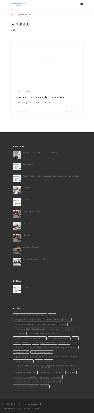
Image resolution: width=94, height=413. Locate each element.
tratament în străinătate (26, 386)
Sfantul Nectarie (22, 382)
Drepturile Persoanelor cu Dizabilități (38, 259)
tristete (44, 386)
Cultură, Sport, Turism (31, 211)
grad (35, 343)
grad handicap (49, 343)
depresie (55, 329)
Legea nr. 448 (21, 352)
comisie (62, 324)
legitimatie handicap (42, 352)
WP (15, 408)
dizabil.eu (22, 111)
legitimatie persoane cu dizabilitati (31, 356)
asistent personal (52, 320)
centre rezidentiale (46, 324)
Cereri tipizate (28, 164)
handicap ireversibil (36, 347)
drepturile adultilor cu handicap (29, 338)
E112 (17, 343)
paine (38, 361)
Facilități (26, 187)
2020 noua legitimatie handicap (29, 315)
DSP (75, 338)
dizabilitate (19, 333)
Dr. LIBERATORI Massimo (42, 333)
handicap (18, 347)
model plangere (69, 356)
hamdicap (64, 343)
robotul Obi (30, 377)
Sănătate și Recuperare (32, 247)
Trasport (26, 199)
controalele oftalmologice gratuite (30, 329)
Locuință (26, 223)
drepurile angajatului (59, 338)
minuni (55, 356)
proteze (18, 377)
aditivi (52, 315)
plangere (71, 372)
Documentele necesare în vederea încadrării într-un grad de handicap (51, 176)
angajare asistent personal (27, 320)
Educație (26, 235)
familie (26, 343)
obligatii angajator (23, 361)
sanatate (44, 377)
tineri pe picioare (51, 382)
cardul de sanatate (23, 324)
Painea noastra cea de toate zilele (40, 97)
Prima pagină (16, 14)
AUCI (67, 320)
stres (36, 382)
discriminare (69, 329)
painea (48, 361)
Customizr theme (39, 408)
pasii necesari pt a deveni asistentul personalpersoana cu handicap (46, 367)
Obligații (26, 286)
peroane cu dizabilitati (25, 372)
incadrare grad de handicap (63, 347)
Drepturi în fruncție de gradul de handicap (40, 152)
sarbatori (56, 377)
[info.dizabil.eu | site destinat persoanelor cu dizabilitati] (18, 4)
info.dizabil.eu (16, 404)
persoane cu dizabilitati (51, 372)
